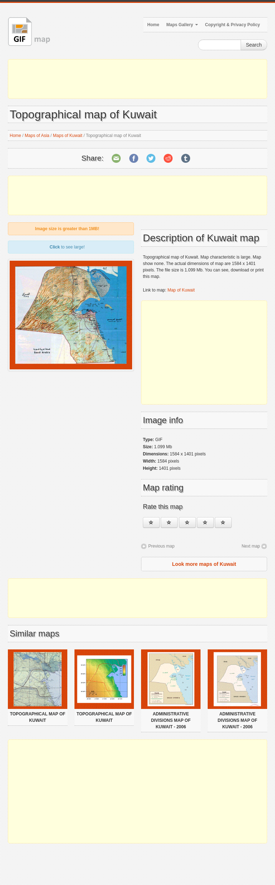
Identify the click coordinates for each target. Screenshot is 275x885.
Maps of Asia (37, 135)
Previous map (161, 546)
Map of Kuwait (181, 290)
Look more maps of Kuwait (204, 564)
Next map (251, 546)
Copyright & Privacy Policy (232, 24)
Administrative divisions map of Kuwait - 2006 (170, 720)
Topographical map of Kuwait (38, 717)
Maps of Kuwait (67, 135)
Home (153, 24)
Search (254, 45)
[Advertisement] (137, 79)
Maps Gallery (182, 24)
